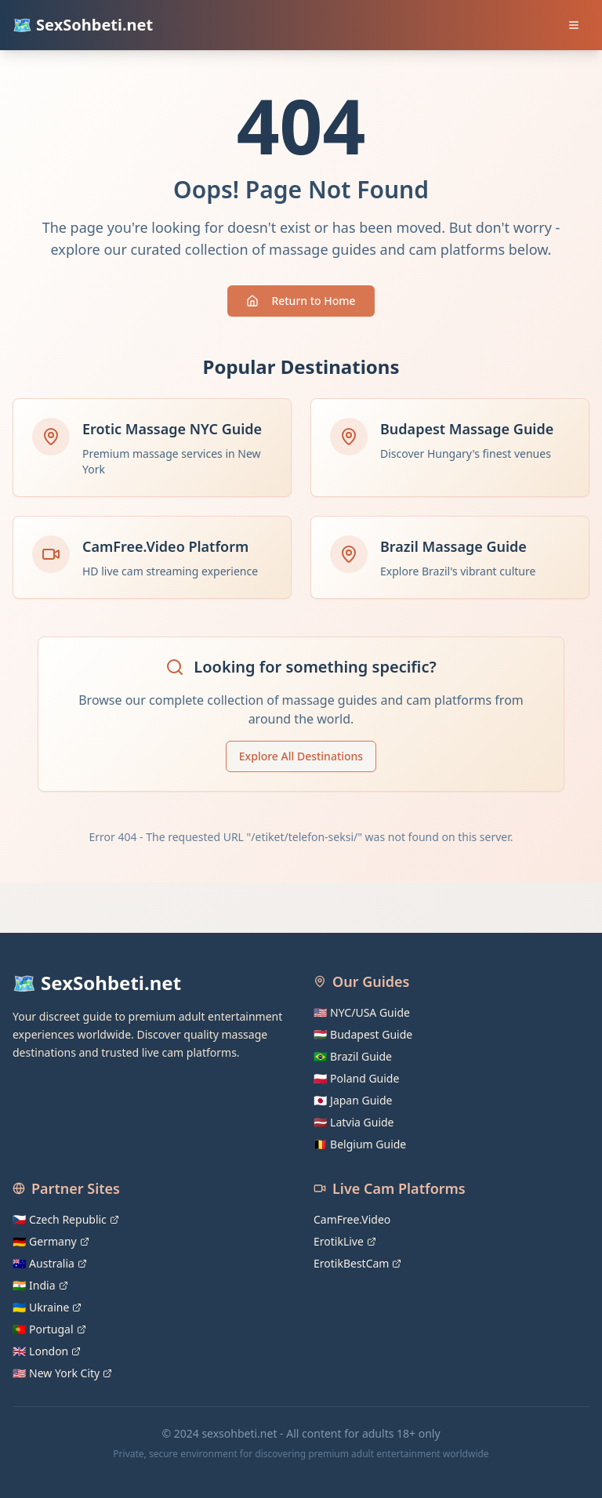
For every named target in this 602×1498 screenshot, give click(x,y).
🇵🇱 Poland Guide (356, 1078)
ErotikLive (345, 1241)
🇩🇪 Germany (51, 1241)
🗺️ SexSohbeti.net (83, 24)
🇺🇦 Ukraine (47, 1307)
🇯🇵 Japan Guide (353, 1100)
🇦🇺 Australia (50, 1263)
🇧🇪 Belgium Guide (360, 1144)
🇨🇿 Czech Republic (66, 1219)
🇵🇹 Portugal (49, 1329)
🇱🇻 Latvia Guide (354, 1122)
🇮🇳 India (40, 1285)
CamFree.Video (352, 1219)
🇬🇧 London (47, 1351)
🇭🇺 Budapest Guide (363, 1034)
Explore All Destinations (301, 756)
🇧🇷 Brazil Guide (353, 1056)
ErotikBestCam (357, 1263)
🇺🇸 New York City (62, 1373)
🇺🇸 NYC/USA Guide (362, 1012)
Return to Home (300, 300)
